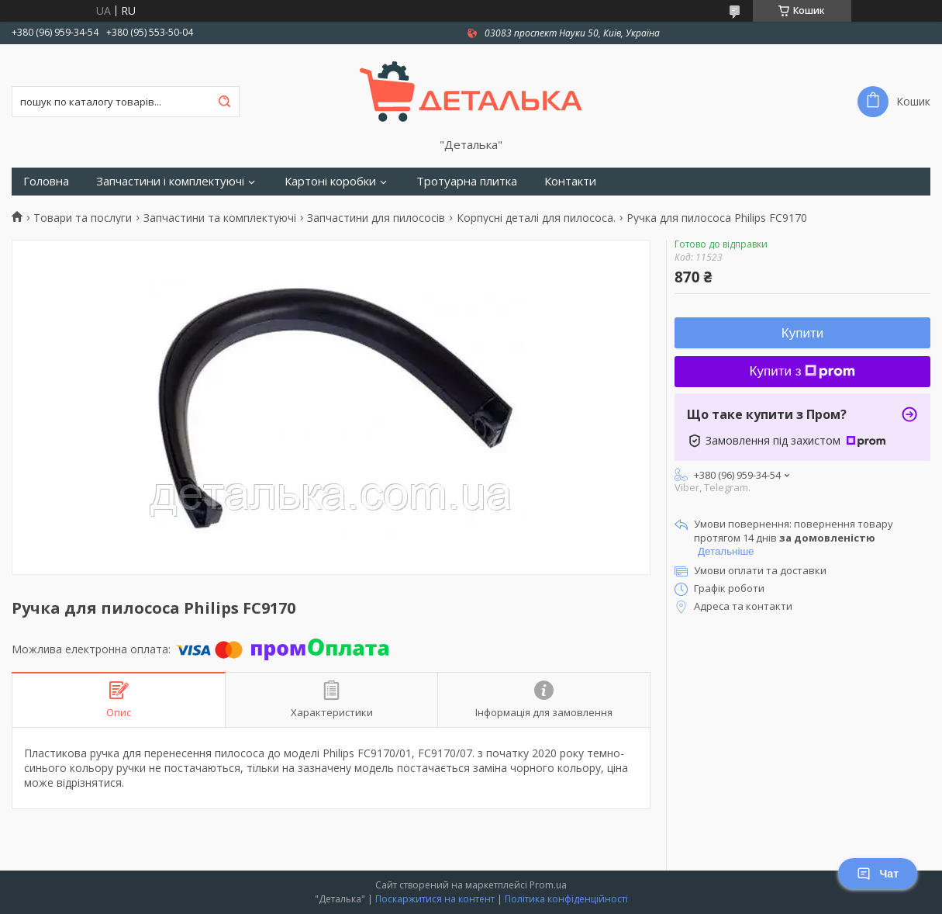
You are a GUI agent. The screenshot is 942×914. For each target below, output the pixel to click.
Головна (46, 181)
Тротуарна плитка (466, 181)
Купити (802, 333)
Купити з (803, 371)
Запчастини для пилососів (376, 218)
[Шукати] (224, 101)
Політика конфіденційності (566, 898)
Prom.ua (548, 884)
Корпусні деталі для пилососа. (536, 218)
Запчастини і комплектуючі (170, 181)
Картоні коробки (330, 181)
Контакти (570, 181)
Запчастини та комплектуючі (219, 218)
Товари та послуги (82, 218)
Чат (878, 874)
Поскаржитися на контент (435, 898)
